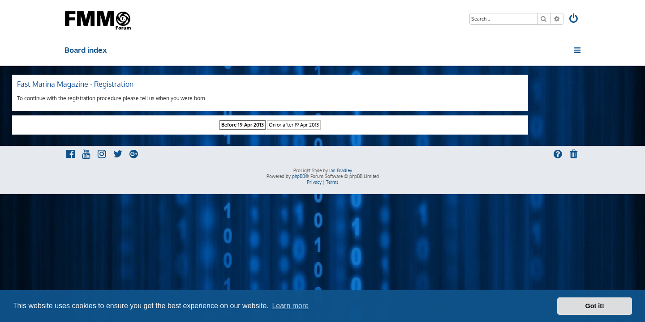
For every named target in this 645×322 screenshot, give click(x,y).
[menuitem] (574, 19)
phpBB (298, 176)
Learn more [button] (290, 305)
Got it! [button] (594, 305)
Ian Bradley (340, 170)
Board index (85, 50)
